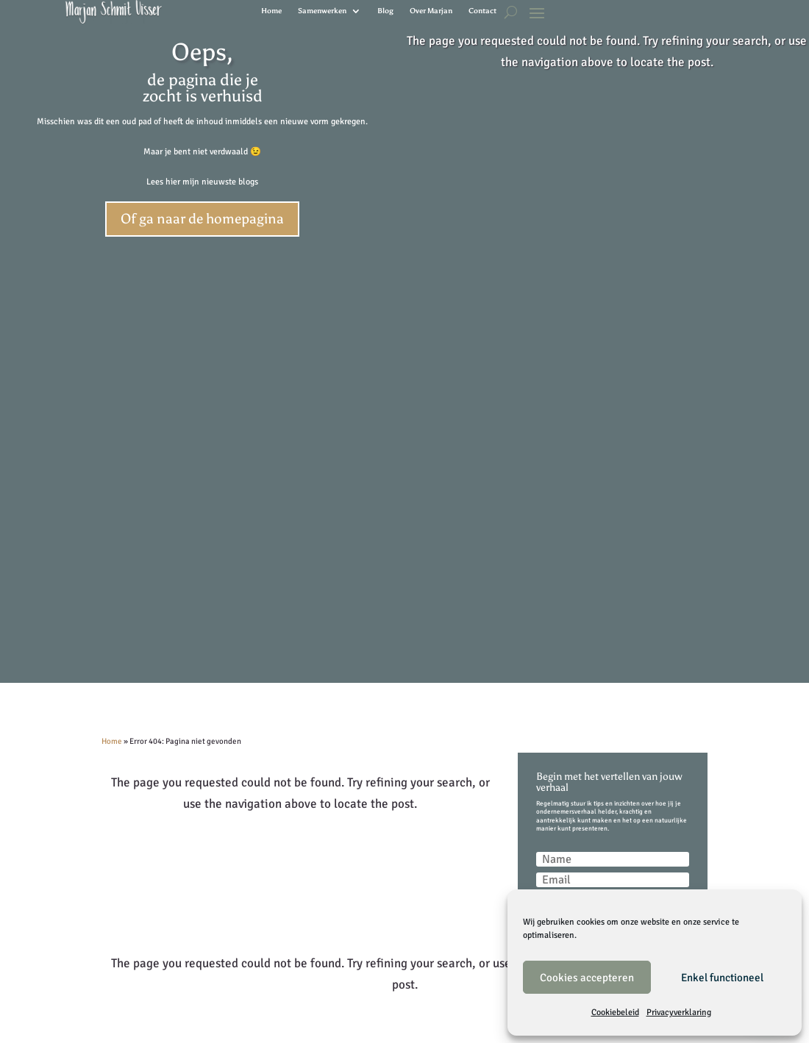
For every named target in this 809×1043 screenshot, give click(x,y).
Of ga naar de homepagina (202, 218)
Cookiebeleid (615, 1012)
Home (271, 11)
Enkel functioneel (722, 977)
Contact (482, 11)
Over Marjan (431, 11)
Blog (385, 11)
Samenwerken (322, 11)
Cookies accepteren (587, 977)
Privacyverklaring (678, 1012)
